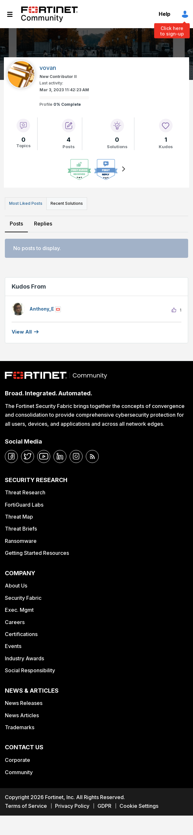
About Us (16, 585)
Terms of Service (26, 806)
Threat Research (25, 492)
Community (19, 772)
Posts (16, 223)
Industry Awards (24, 658)
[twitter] (27, 456)
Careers (15, 622)
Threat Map (19, 516)
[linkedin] (59, 456)
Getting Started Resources (37, 553)
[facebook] (11, 456)
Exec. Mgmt (19, 610)
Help (164, 14)
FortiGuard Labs (24, 504)
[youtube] (43, 456)
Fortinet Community (49, 14)
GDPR (104, 806)
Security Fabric (23, 598)
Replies (43, 223)
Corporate (17, 760)
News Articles (22, 715)
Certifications (21, 634)
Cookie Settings (138, 806)
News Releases (23, 703)
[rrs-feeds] (92, 456)
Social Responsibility (30, 670)
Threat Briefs (21, 528)
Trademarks (19, 727)
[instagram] (76, 456)
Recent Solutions (67, 203)
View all (22, 332)
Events (13, 646)
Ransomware (21, 541)
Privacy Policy (72, 806)
